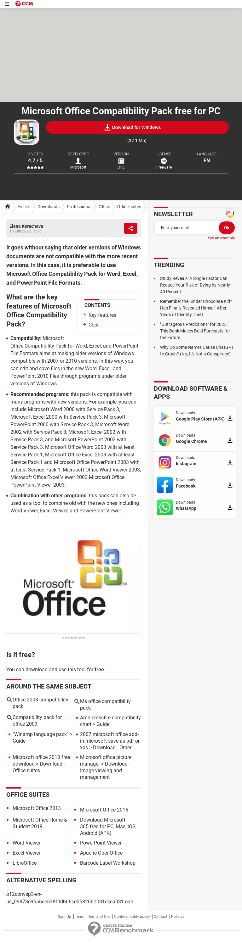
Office (104, 206)
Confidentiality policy (132, 916)
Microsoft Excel (27, 417)
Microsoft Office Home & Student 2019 (40, 823)
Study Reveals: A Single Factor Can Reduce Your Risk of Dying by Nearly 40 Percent (195, 285)
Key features (102, 315)
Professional (79, 206)
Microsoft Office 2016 (104, 810)
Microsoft (78, 167)
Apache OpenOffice (101, 853)
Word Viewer (26, 843)
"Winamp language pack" (40, 734)
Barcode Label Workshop (107, 863)
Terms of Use (99, 916)
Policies (177, 916)
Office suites (129, 206)
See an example (221, 238)
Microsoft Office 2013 (37, 808)
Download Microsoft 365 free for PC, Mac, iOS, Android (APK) (108, 826)
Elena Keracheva (26, 226)
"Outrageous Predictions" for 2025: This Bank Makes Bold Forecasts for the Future (195, 331)
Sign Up (64, 916)
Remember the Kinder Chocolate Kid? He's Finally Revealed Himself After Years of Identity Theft (196, 308)
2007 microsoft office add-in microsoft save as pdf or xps (110, 740)
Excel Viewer (53, 511)
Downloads (48, 206)
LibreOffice (25, 863)
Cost (94, 325)
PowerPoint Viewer (101, 843)
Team (79, 916)
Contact (160, 916)
